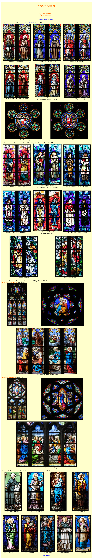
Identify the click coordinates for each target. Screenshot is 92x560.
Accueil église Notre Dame (46, 19)
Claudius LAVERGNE (29, 22)
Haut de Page (46, 555)
